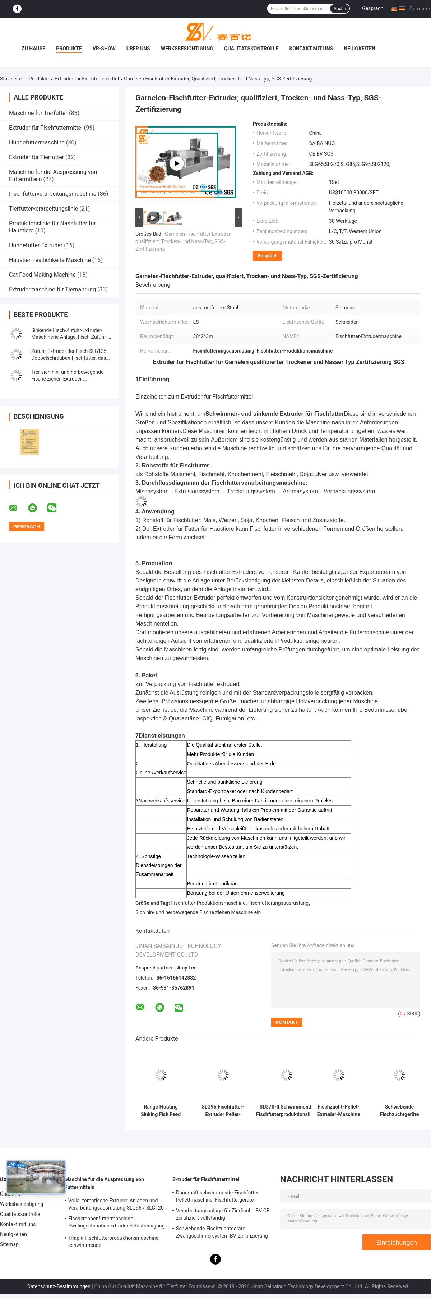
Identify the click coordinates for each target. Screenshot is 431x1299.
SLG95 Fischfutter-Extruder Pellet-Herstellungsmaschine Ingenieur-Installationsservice (223, 1111)
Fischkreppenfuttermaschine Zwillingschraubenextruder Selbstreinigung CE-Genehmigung (116, 1223)
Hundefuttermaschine (37, 142)
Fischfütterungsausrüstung (278, 903)
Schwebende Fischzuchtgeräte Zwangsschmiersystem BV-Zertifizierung (399, 1111)
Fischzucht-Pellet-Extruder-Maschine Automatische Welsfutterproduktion (339, 1111)
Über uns (138, 48)
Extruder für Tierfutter (36, 157)
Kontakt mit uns (311, 48)
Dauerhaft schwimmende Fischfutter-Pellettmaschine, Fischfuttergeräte (218, 1196)
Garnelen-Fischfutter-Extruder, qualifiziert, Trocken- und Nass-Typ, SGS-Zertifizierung (183, 241)
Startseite (11, 79)
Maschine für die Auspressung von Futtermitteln (104, 1183)
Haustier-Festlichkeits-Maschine (50, 260)
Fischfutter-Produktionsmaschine (208, 903)
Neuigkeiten (359, 48)
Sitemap (9, 1244)
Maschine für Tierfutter (38, 113)
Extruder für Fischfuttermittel (87, 79)
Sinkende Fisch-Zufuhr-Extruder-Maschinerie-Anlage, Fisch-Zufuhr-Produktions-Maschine (69, 337)
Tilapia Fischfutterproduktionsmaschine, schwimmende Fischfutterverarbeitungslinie (113, 1242)
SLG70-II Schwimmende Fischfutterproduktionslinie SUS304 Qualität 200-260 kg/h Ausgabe (287, 1111)
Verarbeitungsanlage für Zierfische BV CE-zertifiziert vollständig (223, 1214)
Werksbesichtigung (187, 48)
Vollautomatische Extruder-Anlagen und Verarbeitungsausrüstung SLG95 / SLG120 (116, 1204)
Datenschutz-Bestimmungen (59, 1286)
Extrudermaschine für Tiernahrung (52, 289)
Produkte (69, 48)
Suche (340, 8)
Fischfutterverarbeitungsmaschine (52, 193)
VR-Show (104, 48)
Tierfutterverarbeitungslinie (43, 208)
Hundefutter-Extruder (35, 245)
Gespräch (372, 8)
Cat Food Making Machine (42, 274)
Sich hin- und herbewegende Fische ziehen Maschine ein (198, 912)
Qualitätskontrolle (251, 48)
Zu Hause (33, 48)
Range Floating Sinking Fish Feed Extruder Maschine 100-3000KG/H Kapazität (161, 1111)
